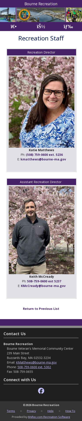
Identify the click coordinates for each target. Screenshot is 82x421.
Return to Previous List (41, 309)
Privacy (31, 411)
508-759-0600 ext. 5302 (34, 367)
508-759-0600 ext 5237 (44, 281)
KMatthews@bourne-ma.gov (36, 362)
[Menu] (68, 26)
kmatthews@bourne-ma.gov (43, 159)
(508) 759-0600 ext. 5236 (44, 155)
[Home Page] (14, 26)
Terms (11, 411)
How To (70, 411)
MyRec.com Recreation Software (49, 417)
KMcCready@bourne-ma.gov (43, 286)
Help (50, 411)
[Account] (41, 26)
